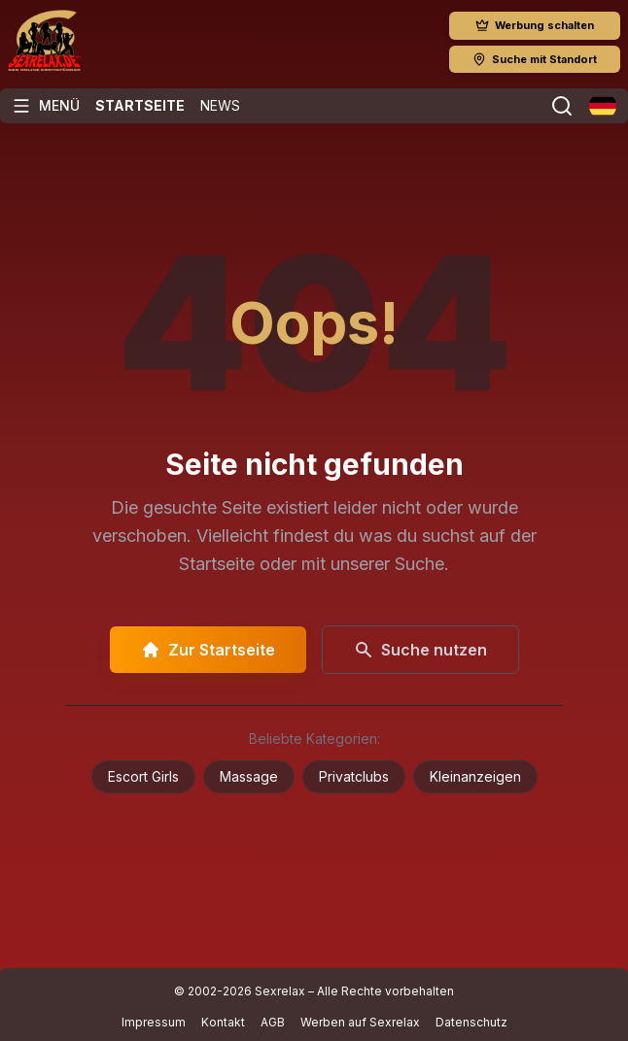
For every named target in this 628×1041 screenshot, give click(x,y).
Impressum (154, 1022)
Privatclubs (354, 776)
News (220, 105)
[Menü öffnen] (46, 106)
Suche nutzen (420, 649)
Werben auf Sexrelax (360, 1022)
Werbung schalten (534, 25)
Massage (249, 776)
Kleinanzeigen (475, 776)
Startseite (140, 105)
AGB (273, 1022)
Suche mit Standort (534, 59)
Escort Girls (143, 776)
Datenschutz (471, 1022)
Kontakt (223, 1022)
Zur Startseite (208, 649)
